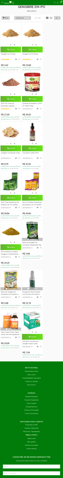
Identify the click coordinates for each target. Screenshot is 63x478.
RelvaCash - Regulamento (31, 328)
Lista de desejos (31, 345)
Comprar (10, 49)
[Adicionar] (14, 44)
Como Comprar (31, 300)
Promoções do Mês (31, 322)
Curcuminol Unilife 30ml (50, 102)
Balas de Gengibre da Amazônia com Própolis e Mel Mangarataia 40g (30, 191)
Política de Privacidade (31, 307)
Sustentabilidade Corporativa (31, 275)
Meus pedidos (31, 339)
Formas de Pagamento (31, 297)
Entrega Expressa (31, 303)
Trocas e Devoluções (31, 310)
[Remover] (6, 44)
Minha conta (31, 335)
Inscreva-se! (31, 377)
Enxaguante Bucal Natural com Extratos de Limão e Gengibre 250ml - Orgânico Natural (51, 191)
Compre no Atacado (31, 278)
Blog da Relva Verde (31, 268)
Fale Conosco (31, 282)
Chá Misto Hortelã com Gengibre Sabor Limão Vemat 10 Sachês (29, 239)
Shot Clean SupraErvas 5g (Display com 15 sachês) (10, 151)
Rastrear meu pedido (31, 342)
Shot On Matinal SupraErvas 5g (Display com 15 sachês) (30, 151)
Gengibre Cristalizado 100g (29, 103)
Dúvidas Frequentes (31, 293)
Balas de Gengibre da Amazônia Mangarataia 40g (10, 191)
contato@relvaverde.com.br (17, 425)
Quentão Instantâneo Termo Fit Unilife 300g (9, 103)
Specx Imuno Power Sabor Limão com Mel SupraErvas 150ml (10, 230)
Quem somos (31, 271)
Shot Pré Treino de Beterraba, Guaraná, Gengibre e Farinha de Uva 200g (51, 54)
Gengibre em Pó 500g (29, 53)
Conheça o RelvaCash (31, 325)
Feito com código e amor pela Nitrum (31, 463)
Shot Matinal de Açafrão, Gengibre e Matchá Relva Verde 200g (51, 151)
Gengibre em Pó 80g (8, 53)
